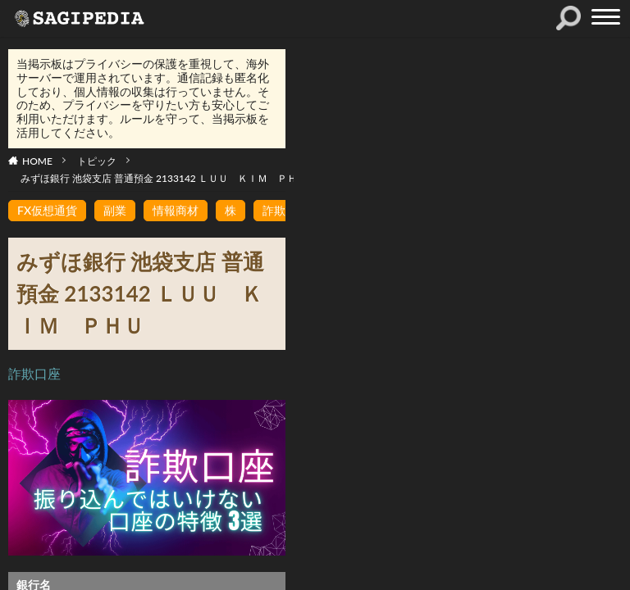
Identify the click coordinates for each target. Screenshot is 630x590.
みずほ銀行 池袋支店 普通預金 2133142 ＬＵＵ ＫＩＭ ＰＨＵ (164, 178)
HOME (37, 161)
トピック (96, 161)
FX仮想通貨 (47, 210)
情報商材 (176, 210)
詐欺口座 (34, 373)
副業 (114, 210)
